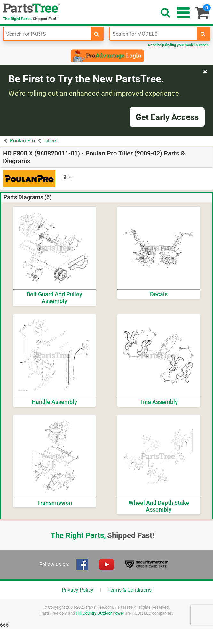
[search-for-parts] (96, 33)
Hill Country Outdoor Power (100, 613)
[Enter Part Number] (47, 33)
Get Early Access (167, 117)
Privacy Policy (77, 590)
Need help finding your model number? (178, 45)
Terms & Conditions (129, 590)
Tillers (50, 141)
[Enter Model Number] (153, 33)
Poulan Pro (22, 141)
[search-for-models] (203, 33)
